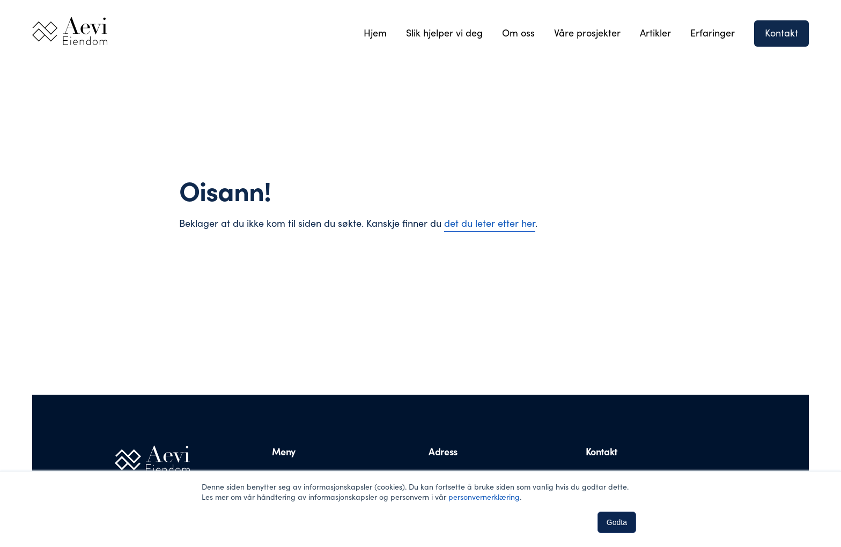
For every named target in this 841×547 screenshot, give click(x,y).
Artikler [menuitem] (655, 32)
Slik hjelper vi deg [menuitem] (444, 32)
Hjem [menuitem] (375, 32)
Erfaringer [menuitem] (712, 32)
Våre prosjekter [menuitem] (587, 32)
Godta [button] (617, 522)
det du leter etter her (489, 223)
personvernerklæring (484, 497)
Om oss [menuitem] (518, 32)
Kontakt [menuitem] (781, 32)
